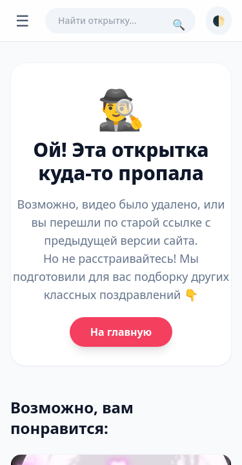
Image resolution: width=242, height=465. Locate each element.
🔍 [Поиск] (178, 24)
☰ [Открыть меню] (22, 20)
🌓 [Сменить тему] (218, 21)
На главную (121, 332)
